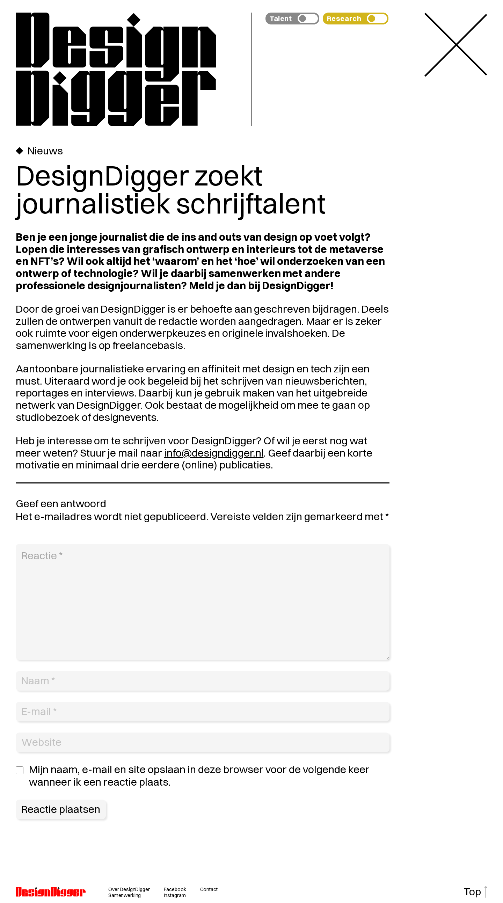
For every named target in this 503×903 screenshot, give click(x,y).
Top (472, 891)
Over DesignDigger (129, 889)
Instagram (175, 895)
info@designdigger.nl (213, 452)
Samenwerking (124, 895)
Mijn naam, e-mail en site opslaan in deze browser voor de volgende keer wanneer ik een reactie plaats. (199, 775)
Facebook (175, 889)
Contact (209, 889)
